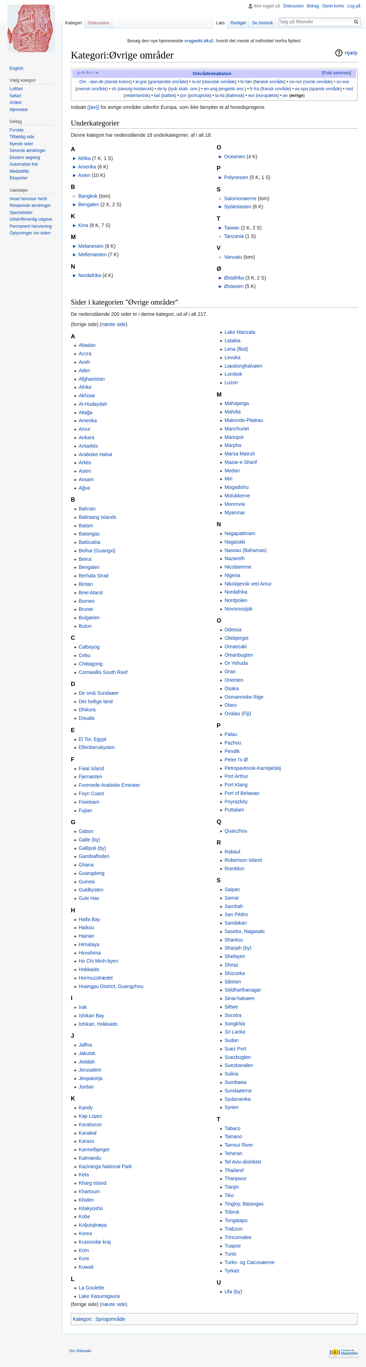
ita (222, 95)
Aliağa (85, 412)
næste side (113, 324)
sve (345, 81)
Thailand (233, 1170)
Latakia (232, 340)
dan (94, 81)
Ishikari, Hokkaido (98, 1024)
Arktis (85, 462)
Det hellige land (96, 701)
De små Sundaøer (99, 693)
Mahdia (232, 412)
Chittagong (91, 664)
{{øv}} (93, 107)
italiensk (235, 95)
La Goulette (91, 1288)
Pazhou (232, 743)
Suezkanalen (238, 1065)
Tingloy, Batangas (243, 1204)
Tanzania (234, 236)
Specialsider (21, 212)
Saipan (232, 889)
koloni (124, 81)
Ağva (84, 488)
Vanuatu (233, 257)
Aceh (84, 362)
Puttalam (234, 810)
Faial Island (91, 768)
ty (165, 88)
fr (251, 88)
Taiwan (232, 228)
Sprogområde (110, 1319)
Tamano (233, 1136)
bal (157, 95)
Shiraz (231, 965)
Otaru (230, 705)
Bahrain (87, 508)
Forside (17, 130)
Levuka (232, 357)
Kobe (84, 1216)
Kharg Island (92, 1183)
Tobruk (231, 1212)
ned (349, 88)
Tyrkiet (231, 1271)
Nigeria (232, 575)
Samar (231, 898)
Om (82, 81)
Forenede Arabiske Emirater (109, 785)
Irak (83, 1007)
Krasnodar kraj (95, 1242)
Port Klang (235, 784)
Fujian (85, 810)
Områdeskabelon (212, 73)
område (179, 81)
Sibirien (232, 982)
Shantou (233, 940)
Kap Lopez (90, 1116)
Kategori (82, 1319)
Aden (84, 370)
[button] (336, 73)
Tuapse (232, 1246)
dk (101, 81)
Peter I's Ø (236, 759)
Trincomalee (238, 1237)
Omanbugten (238, 655)
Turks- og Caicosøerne (249, 1262)
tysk (173, 88)
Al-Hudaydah (93, 404)
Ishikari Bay (91, 1015)
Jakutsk (87, 1053)
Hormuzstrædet (95, 978)
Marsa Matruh (239, 453)
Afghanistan (92, 379)
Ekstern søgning (25, 157)
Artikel (15, 102)
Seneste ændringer (27, 150)
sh (114, 88)
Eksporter (18, 178)
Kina (83, 225)
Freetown (89, 802)
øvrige (296, 95)
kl (137, 81)
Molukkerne (237, 495)
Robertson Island (243, 860)
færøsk (261, 81)
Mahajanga (236, 403)
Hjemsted (18, 109)
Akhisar (87, 395)
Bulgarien (89, 617)
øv (285, 95)
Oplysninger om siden (30, 233)
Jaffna (85, 1045)
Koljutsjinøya (92, 1225)
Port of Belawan (241, 793)
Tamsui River (238, 1145)
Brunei (86, 609)
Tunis (230, 1254)
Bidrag (313, 6)
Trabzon (233, 1229)
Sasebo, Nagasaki (244, 931)
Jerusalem (90, 1070)
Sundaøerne (238, 1090)
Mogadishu (236, 487)
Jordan (86, 1087)
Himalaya (89, 944)
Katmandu (90, 1158)
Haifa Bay (89, 919)
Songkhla (234, 1023)
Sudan (231, 1040)
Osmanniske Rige (243, 697)
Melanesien (91, 246)
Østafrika (234, 278)
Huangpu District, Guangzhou (111, 986)
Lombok (233, 374)
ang (214, 88)
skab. (184, 88)
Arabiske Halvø (95, 454)
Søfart (15, 95)
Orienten (233, 680)
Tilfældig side (22, 136)
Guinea (86, 881)
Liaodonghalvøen (243, 366)
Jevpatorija (91, 1078)
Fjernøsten (90, 776)
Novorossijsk (238, 609)
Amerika (87, 167)
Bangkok (87, 196)
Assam (86, 479)
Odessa (232, 629)
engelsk (227, 88)
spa (304, 88)
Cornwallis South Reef (103, 672)
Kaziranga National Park (105, 1166)
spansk (317, 88)
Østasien (233, 286)
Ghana (86, 865)
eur (251, 95)
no (292, 81)
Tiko (229, 1195)
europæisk (267, 95)
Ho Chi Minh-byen (98, 961)
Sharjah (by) (237, 948)
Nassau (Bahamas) (245, 550)
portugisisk (199, 95)
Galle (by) (89, 839)
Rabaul (232, 851)
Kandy (86, 1107)
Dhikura (87, 709)
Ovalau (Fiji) (237, 713)
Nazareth (234, 558)
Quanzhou (235, 831)
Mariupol (233, 437)
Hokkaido (89, 969)
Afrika (84, 158)
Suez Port (235, 1049)
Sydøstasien (237, 206)
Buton (85, 626)
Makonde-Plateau (243, 420)
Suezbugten (237, 1057)
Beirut (85, 559)
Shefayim (234, 956)
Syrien (231, 1107)
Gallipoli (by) (92, 848)
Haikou (86, 927)
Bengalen (88, 204)
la (217, 95)
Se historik (262, 22)
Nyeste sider (21, 143)
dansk (112, 81)
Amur (84, 429)
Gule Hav (89, 898)
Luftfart (16, 88)
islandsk (211, 81)
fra (256, 88)
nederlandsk (137, 95)
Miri (228, 479)
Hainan (86, 936)
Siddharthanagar (242, 990)
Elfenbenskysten (97, 747)
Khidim (86, 1200)
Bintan (86, 584)
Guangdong (91, 873)
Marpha (232, 445)
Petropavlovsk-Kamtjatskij (252, 768)
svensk (83, 88)
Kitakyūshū (91, 1208)
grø (143, 81)
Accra (85, 353)
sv (338, 81)
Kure (84, 1258)
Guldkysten (91, 890)
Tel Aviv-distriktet (242, 1162)
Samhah (233, 906)
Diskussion (293, 6)
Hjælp (351, 53)
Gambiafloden (94, 856)
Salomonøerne (240, 198)
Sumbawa (235, 1082)
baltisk (168, 95)
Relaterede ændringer (30, 205)
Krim (84, 1250)
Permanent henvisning (30, 226)
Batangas (89, 534)
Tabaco (232, 1128)
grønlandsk (160, 81)
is (193, 81)
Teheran (233, 1153)
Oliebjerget (236, 638)
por (183, 95)
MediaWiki (19, 171)
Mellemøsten (92, 254)
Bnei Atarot (91, 592)
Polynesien (236, 177)
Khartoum (89, 1191)
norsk (310, 81)
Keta (84, 1174)
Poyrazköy (235, 801)
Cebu (84, 655)
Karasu (86, 1141)
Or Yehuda (236, 663)
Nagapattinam (239, 533)
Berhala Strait (93, 575)
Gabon (86, 831)
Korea (85, 1233)
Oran (229, 671)
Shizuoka (234, 973)
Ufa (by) (233, 1291)
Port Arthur (236, 776)
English (16, 68)
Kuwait (86, 1267)
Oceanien (234, 156)
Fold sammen (336, 73)
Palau (230, 734)
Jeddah (87, 1062)
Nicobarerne (237, 567)
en (206, 88)
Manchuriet (236, 428)
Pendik (232, 751)
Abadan (87, 345)
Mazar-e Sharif (240, 462)
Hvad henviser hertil (28, 198)
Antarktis (88, 446)
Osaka (231, 688)
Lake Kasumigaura (99, 1296)
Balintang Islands (97, 517)
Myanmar (234, 512)
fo (242, 81)
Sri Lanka (234, 1032)
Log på (353, 6)
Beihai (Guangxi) (97, 550)
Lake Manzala (239, 332)
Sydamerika (237, 1099)
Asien (84, 175)
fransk (268, 88)
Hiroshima (90, 953)
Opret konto (333, 6)
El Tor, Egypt (92, 739)
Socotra (232, 1015)
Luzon (231, 382)
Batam (86, 525)
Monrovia (234, 504)
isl (199, 81)
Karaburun (90, 1124)
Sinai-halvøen (239, 998)
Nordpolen (235, 600)
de (159, 88)
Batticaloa (89, 542)
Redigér (238, 22)
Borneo (86, 601)
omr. (194, 88)
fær (249, 81)
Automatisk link (24, 164)
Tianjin (231, 1187)
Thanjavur (235, 1178)
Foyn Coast (91, 793)
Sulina (231, 1074)
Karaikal (88, 1133)
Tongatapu (235, 1220)
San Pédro (236, 914)
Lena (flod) (236, 349)
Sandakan (235, 923)
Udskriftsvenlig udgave (31, 219)
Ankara (86, 437)
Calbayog (89, 647)
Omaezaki (235, 646)
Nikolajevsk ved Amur (248, 584)
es (297, 88)
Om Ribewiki (80, 1351)
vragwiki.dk (197, 40)
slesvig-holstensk (135, 88)
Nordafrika (89, 275)
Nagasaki (234, 542)
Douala (86, 718)
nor (299, 81)
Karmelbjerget (94, 1149)
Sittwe (231, 1007)
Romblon (234, 868)
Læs (220, 22)
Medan (232, 470)
